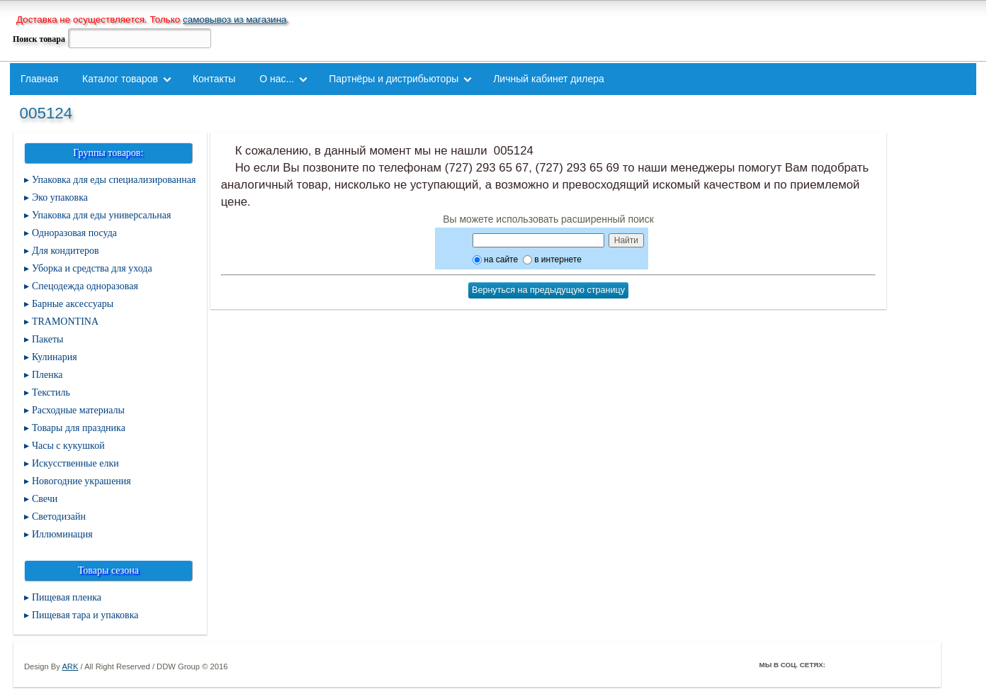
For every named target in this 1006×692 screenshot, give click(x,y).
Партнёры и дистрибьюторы (393, 78)
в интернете (552, 259)
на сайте (495, 259)
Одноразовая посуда (74, 233)
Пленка (47, 374)
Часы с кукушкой (68, 445)
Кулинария (54, 357)
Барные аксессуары (72, 303)
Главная (39, 78)
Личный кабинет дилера (548, 78)
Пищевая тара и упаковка (85, 615)
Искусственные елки (75, 463)
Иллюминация (62, 534)
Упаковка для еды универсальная (101, 215)
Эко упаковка (60, 197)
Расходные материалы (78, 410)
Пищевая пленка (66, 597)
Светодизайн (59, 516)
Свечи (44, 498)
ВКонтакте (879, 664)
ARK (70, 666)
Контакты (214, 78)
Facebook (839, 664)
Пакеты (48, 339)
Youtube (899, 664)
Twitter (859, 664)
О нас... (276, 78)
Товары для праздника (78, 428)
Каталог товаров (120, 78)
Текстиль (51, 392)
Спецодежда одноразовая (85, 286)
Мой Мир (918, 664)
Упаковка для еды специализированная (114, 179)
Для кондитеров (65, 250)
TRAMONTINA (65, 321)
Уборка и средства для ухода (92, 268)
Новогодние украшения (81, 481)
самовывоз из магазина (235, 19)
